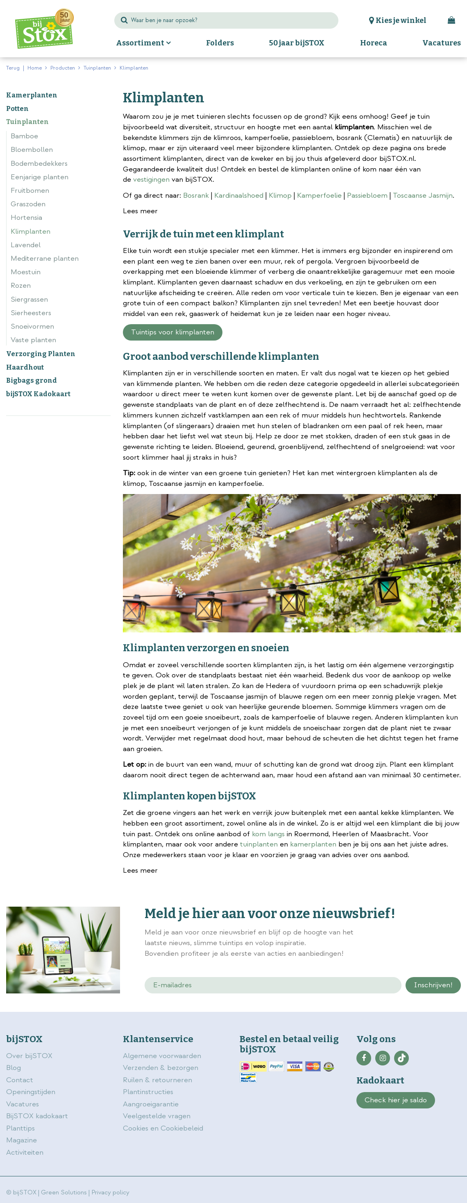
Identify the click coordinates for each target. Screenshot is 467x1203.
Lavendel (26, 245)
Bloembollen (32, 149)
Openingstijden (30, 1092)
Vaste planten (33, 340)
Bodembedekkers (39, 163)
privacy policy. (389, 943)
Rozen (21, 285)
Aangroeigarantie (151, 1104)
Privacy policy (110, 1192)
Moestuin (26, 272)
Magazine (21, 1140)
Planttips (20, 1128)
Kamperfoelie (319, 195)
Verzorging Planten (40, 354)
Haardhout (25, 367)
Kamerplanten (31, 95)
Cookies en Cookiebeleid (163, 1128)
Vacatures (22, 1104)
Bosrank (196, 195)
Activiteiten (24, 1152)
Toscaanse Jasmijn (423, 195)
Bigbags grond (31, 380)
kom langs (268, 834)
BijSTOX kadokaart (37, 1116)
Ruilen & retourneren (157, 1080)
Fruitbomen (30, 190)
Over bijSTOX (29, 1056)
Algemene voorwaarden (163, 1056)
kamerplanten (313, 844)
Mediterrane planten (45, 258)
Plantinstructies (148, 1092)
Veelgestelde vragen (156, 1116)
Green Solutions (64, 1192)
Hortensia (26, 217)
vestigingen (151, 179)
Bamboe (24, 136)
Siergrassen (29, 299)
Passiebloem (367, 195)
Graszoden (28, 204)
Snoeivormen (32, 326)
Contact (19, 1080)
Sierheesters (31, 313)
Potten (17, 109)
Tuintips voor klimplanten (172, 332)
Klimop (280, 195)
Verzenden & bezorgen (160, 1067)
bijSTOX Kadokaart (38, 394)
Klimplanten (30, 231)
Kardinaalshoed (238, 195)
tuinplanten (259, 844)
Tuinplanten (27, 122)
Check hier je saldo (396, 1100)
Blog (13, 1067)
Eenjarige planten (39, 177)
